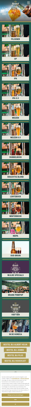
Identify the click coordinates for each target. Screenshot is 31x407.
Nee (15, 399)
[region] (15, 389)
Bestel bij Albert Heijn (15, 344)
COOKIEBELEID (15, 378)
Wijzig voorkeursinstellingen (15, 395)
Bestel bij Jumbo (15, 350)
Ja (15, 404)
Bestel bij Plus (15, 355)
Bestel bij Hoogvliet (15, 361)
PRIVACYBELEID (25, 378)
